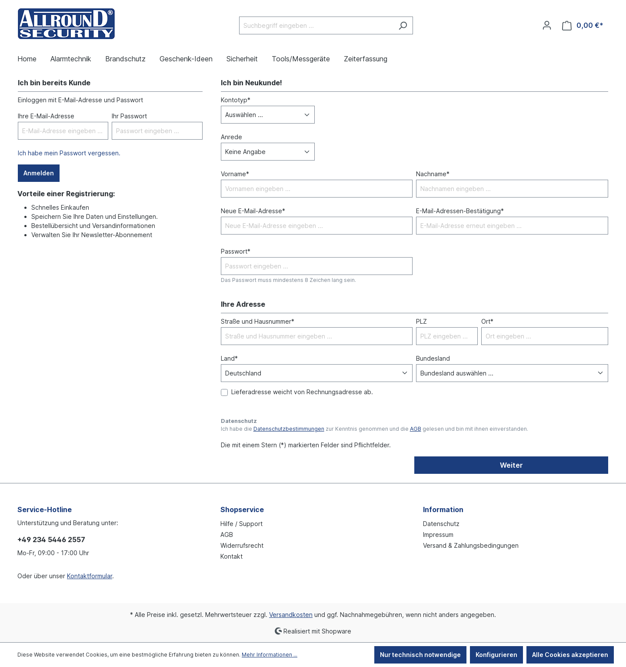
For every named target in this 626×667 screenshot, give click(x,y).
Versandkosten (291, 614)
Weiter (511, 465)
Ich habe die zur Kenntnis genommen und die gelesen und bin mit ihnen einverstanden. (374, 429)
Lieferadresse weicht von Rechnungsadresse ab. (302, 392)
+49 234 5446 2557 (51, 539)
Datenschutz (441, 523)
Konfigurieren (496, 654)
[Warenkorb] (583, 25)
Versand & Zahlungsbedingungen (471, 545)
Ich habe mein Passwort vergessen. (69, 153)
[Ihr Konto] (547, 25)
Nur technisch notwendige (420, 654)
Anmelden (38, 173)
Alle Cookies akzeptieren (570, 654)
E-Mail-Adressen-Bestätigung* (460, 211)
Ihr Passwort (129, 116)
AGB (415, 429)
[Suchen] (403, 25)
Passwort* (235, 251)
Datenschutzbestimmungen (288, 429)
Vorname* (235, 174)
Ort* (487, 321)
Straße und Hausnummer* (257, 321)
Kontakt (231, 556)
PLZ (421, 321)
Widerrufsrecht (241, 545)
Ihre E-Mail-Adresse (46, 116)
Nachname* (433, 174)
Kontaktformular (89, 576)
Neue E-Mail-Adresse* (253, 211)
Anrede (231, 137)
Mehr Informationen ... (269, 654)
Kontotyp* (235, 100)
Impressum (438, 534)
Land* (229, 358)
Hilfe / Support (241, 523)
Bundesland (433, 358)
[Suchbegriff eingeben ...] (316, 25)
